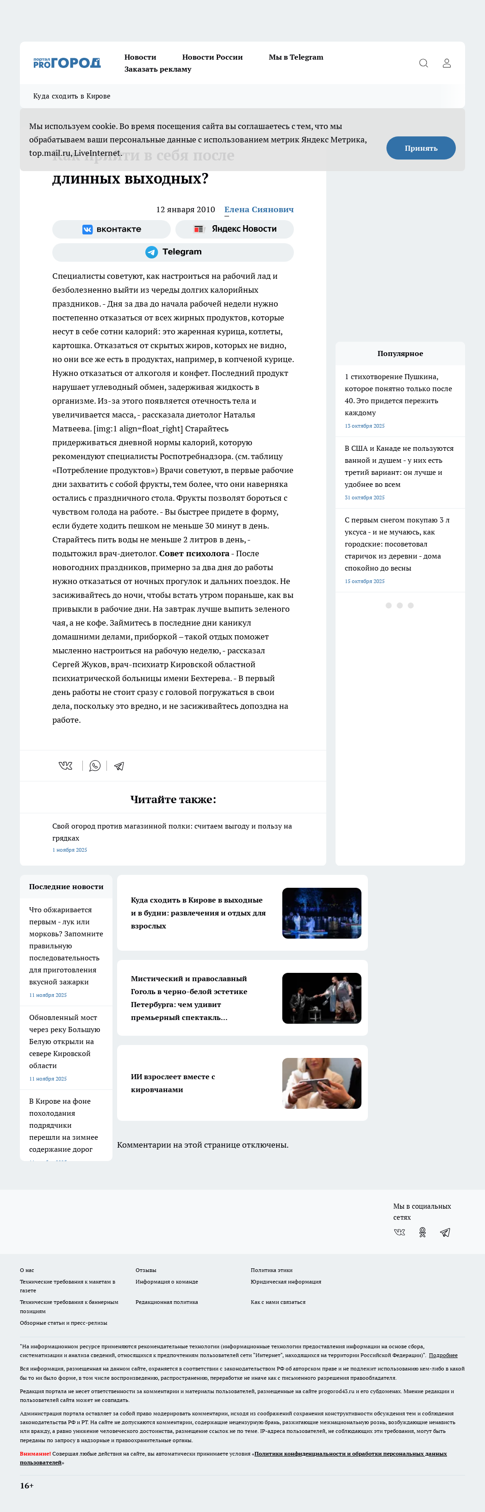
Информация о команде (167, 1281)
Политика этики (271, 1269)
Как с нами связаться (278, 1301)
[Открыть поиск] (423, 63)
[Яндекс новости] (234, 229)
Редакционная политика (167, 1301)
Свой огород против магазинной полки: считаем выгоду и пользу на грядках (173, 838)
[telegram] (122, 765)
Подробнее (443, 1355)
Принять (421, 148)
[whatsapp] (95, 765)
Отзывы (146, 1269)
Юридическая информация (286, 1281)
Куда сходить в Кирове (72, 96)
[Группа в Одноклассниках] (422, 1232)
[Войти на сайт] (446, 63)
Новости (140, 56)
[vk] (66, 765)
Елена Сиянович (259, 209)
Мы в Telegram (296, 56)
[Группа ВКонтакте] (111, 229)
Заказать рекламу (157, 69)
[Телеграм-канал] (173, 252)
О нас (27, 1269)
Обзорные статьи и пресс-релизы (63, 1322)
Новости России (212, 56)
